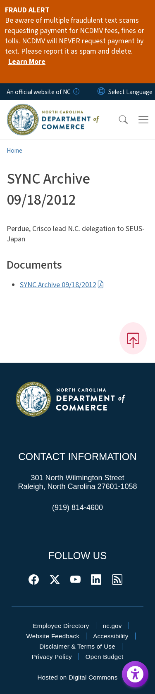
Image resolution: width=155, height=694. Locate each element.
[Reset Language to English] (101, 92)
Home (14, 150)
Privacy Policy (51, 656)
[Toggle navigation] (143, 120)
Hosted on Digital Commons (77, 677)
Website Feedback (52, 636)
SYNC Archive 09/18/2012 (62, 285)
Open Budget (105, 656)
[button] (118, 120)
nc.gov (112, 625)
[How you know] (75, 92)
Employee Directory (61, 625)
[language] (130, 92)
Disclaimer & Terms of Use (77, 646)
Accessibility (110, 636)
